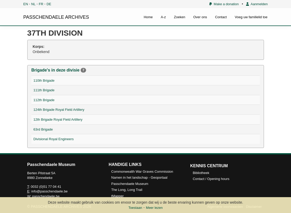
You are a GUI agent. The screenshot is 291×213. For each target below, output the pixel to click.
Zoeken (179, 17)
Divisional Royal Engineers (54, 139)
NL (33, 4)
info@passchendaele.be (49, 191)
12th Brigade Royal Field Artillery (58, 119)
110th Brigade (44, 80)
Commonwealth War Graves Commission (142, 171)
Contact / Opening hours (211, 179)
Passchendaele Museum (129, 184)
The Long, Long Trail (126, 190)
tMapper (117, 196)
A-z (163, 17)
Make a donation (224, 4)
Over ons (200, 17)
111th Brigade (44, 90)
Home (148, 17)
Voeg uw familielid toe (251, 17)
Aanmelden (257, 4)
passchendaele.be (46, 196)
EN (25, 4)
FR (41, 4)
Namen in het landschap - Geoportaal (139, 177)
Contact (221, 17)
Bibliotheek (201, 173)
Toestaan (135, 208)
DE (49, 4)
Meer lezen (154, 208)
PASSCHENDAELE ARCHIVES (56, 17)
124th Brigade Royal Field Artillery (59, 110)
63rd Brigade (43, 129)
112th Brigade (44, 100)
